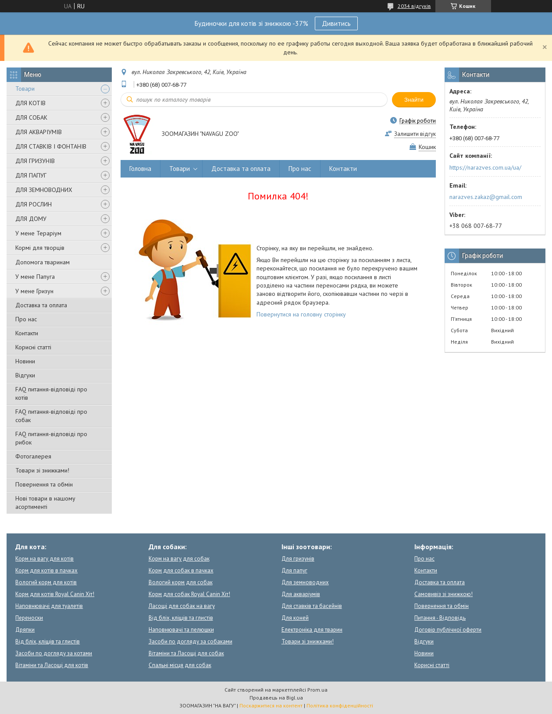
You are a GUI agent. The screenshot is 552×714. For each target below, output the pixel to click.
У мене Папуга (35, 277)
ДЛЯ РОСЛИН (33, 204)
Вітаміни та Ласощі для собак (186, 653)
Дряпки (25, 629)
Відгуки (25, 375)
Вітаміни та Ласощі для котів (51, 665)
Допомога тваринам (42, 262)
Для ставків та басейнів (311, 606)
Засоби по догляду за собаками (190, 641)
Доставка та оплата (41, 305)
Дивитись (336, 23)
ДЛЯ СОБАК (31, 117)
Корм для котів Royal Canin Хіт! (54, 594)
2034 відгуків (414, 6)
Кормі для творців (39, 248)
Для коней (295, 618)
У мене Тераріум (38, 233)
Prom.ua (317, 689)
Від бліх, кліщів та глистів (47, 641)
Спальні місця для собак (180, 665)
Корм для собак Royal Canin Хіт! (189, 594)
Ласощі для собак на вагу (182, 606)
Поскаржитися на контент (271, 705)
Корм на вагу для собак (179, 558)
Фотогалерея (33, 456)
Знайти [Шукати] (414, 99)
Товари (25, 88)
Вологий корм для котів (46, 582)
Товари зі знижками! (42, 470)
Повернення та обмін (44, 484)
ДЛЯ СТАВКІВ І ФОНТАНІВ (50, 146)
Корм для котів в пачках (46, 570)
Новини (25, 361)
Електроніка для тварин (311, 629)
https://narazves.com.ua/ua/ (485, 167)
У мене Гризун (34, 291)
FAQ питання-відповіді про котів (51, 393)
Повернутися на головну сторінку (301, 314)
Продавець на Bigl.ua (276, 697)
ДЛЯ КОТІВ (30, 103)
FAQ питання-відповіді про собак (51, 416)
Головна (140, 168)
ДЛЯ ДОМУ (30, 219)
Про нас (26, 319)
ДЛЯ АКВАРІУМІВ (38, 132)
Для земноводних (305, 582)
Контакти (26, 333)
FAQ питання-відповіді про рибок (51, 438)
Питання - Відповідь (440, 618)
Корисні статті (33, 347)
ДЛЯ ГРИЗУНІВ (35, 161)
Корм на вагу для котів (44, 558)
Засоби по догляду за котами (53, 653)
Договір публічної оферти (447, 629)
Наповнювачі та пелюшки (181, 629)
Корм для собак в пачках (181, 570)
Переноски (29, 618)
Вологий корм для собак (181, 582)
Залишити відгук (415, 134)
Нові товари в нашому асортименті (45, 502)
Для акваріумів (300, 594)
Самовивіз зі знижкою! (443, 594)
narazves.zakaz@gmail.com (485, 197)
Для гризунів (297, 558)
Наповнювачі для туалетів (49, 606)
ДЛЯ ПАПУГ (30, 175)
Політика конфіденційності (339, 705)
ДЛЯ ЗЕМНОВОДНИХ (43, 190)
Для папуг (294, 570)
